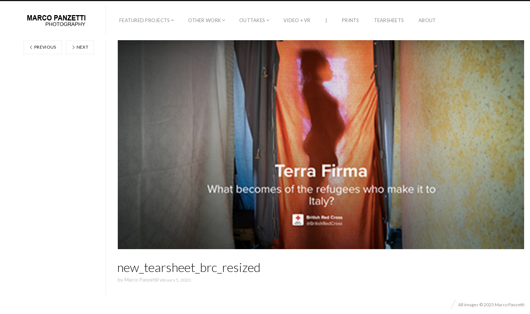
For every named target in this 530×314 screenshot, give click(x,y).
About (427, 20)
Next (79, 47)
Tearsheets (389, 20)
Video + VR (297, 20)
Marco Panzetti (140, 280)
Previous (42, 47)
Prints (350, 20)
